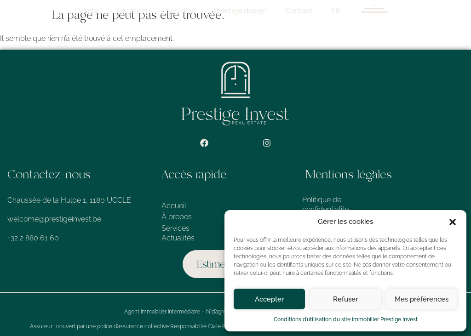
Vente (141, 10)
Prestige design (293, 10)
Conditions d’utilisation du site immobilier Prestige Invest (346, 319)
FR (388, 10)
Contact (352, 10)
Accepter (269, 299)
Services (233, 10)
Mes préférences (421, 299)
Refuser (345, 299)
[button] (452, 222)
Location (185, 10)
